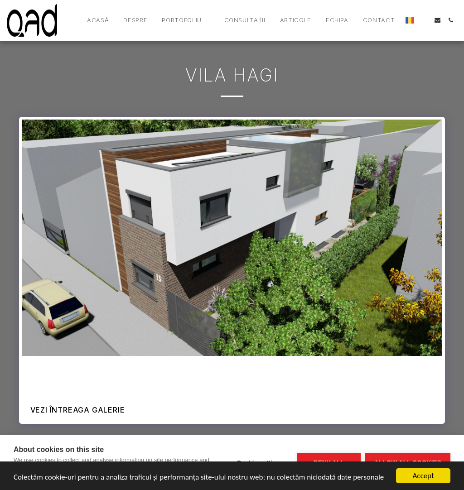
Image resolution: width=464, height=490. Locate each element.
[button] (185, 20)
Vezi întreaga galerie (77, 409)
